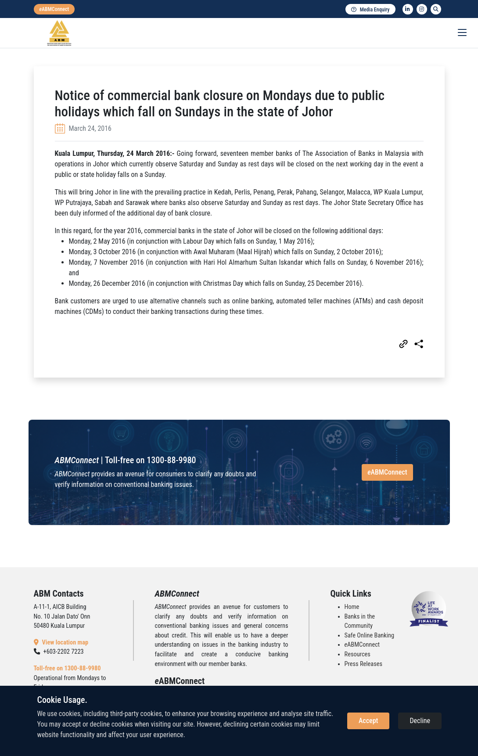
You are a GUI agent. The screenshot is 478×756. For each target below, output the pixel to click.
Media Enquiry (370, 10)
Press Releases (364, 664)
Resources (357, 654)
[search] (436, 9)
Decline (420, 720)
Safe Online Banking (370, 635)
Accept (368, 720)
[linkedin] (408, 9)
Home (352, 607)
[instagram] (422, 9)
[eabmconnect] (54, 9)
